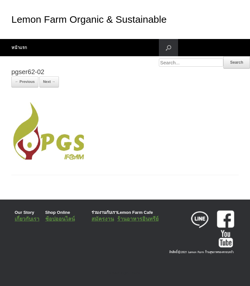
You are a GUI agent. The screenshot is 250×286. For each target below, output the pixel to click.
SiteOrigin (120, 273)
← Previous (25, 82)
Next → (49, 82)
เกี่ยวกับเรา (27, 219)
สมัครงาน (102, 219)
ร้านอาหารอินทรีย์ (138, 219)
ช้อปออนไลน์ (60, 219)
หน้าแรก (19, 47)
